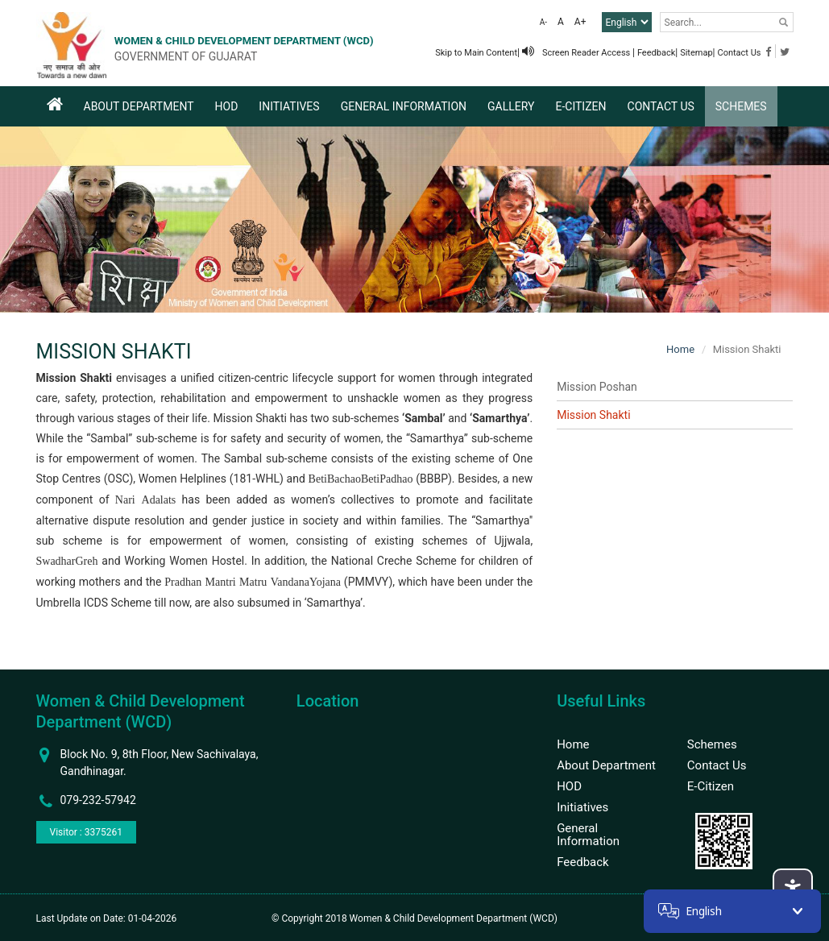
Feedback (656, 53)
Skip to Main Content (476, 53)
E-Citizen (580, 106)
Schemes (741, 106)
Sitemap (696, 53)
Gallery (510, 106)
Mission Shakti (593, 414)
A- (543, 22)
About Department (139, 106)
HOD (226, 106)
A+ (580, 21)
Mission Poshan (597, 386)
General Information (403, 106)
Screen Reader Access (577, 53)
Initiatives (289, 106)
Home (680, 349)
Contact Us (739, 53)
